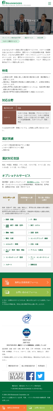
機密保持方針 (13, 366)
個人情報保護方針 (28, 366)
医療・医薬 (9, 219)
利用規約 (41, 366)
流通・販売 (34, 232)
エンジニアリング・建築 (39, 238)
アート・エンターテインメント (40, 258)
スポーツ (9, 264)
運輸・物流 (9, 232)
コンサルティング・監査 (14, 257)
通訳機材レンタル (33, 182)
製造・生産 (9, 238)
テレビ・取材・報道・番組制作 (15, 250)
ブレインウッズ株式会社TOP (11, 38)
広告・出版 (34, 244)
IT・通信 (34, 219)
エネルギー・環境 (12, 244)
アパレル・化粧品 (37, 250)
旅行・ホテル (35, 225)
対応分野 (40, 38)
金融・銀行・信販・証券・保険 (15, 226)
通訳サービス (29, 38)
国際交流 (34, 264)
